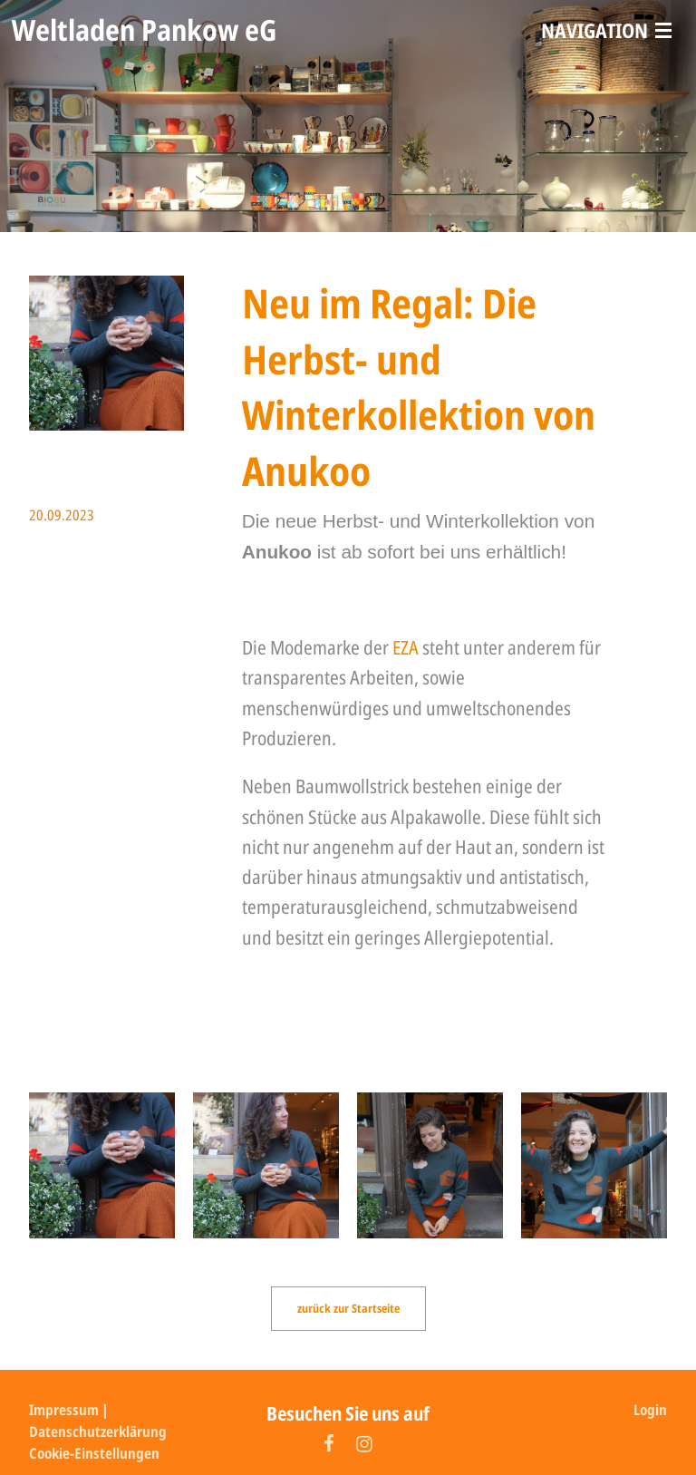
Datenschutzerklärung (98, 1431)
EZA (407, 647)
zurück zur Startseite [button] (348, 1308)
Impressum (64, 1410)
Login (650, 1410)
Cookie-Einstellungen (94, 1453)
